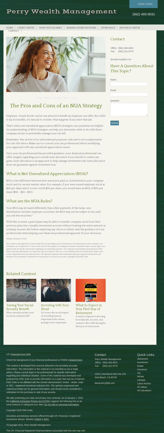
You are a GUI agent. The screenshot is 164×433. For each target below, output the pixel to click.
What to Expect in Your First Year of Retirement (89, 309)
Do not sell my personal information (61, 404)
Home (9, 28)
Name (113, 79)
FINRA (38, 419)
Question (114, 100)
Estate (140, 366)
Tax (139, 373)
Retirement (142, 359)
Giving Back (108, 28)
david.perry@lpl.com (120, 59)
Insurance (142, 369)
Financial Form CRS (21, 354)
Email (113, 90)
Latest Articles (144, 383)
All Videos (142, 387)
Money (140, 376)
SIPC (46, 419)
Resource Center (130, 28)
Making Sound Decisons (81, 28)
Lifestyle (141, 380)
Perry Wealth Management (61, 11)
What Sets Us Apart (50, 28)
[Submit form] (114, 123)
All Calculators (144, 390)
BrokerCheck (75, 360)
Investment (142, 362)
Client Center (26, 28)
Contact (14, 31)
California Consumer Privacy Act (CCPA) (30, 401)
